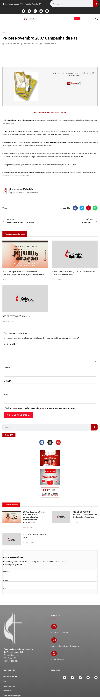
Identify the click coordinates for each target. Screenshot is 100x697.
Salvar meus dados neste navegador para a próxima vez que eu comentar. (40, 409)
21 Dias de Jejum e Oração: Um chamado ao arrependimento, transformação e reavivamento (23, 273)
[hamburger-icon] (77, 19)
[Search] (96, 3)
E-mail (7, 381)
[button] (96, 19)
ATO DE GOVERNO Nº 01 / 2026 (16, 316)
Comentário (10, 344)
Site (5, 395)
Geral (4, 33)
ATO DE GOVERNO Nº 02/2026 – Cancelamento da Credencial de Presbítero (73, 273)
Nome (7, 367)
